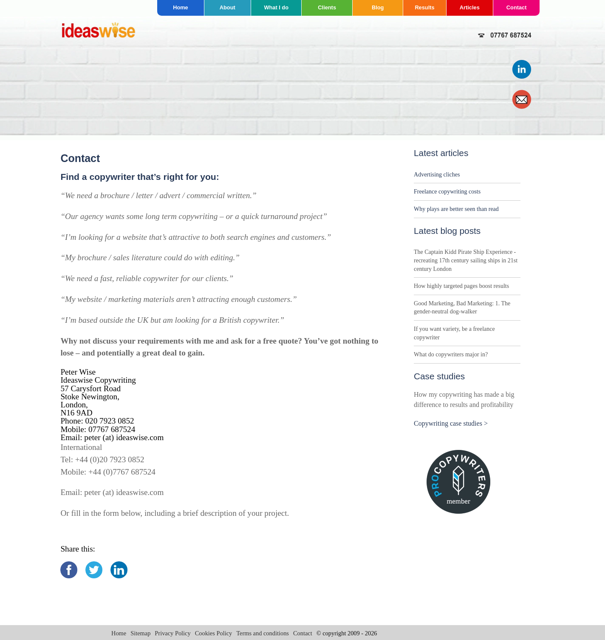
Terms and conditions (262, 633)
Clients (327, 7)
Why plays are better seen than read (456, 209)
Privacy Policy (172, 633)
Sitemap (140, 633)
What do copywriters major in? (451, 354)
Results (424, 7)
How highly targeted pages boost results (461, 286)
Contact (516, 7)
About (227, 7)
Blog (378, 7)
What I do (276, 7)
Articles (470, 7)
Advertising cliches (437, 174)
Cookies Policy (213, 633)
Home (180, 7)
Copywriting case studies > (451, 423)
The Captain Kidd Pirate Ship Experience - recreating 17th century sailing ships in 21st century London (465, 260)
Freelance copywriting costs (447, 191)
